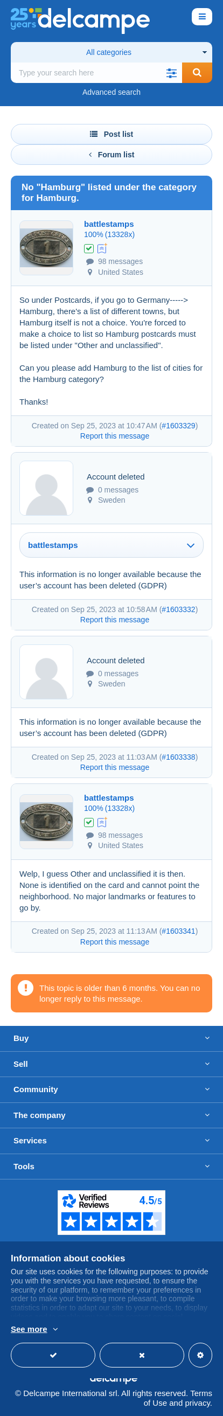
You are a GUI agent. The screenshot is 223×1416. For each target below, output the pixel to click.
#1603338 (178, 757)
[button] (171, 72)
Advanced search (111, 92)
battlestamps (109, 223)
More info (28, 1329)
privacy (197, 1402)
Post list (111, 134)
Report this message (114, 436)
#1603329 (178, 425)
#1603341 (178, 931)
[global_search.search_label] (96, 73)
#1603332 (178, 609)
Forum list (112, 154)
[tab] (111, 545)
